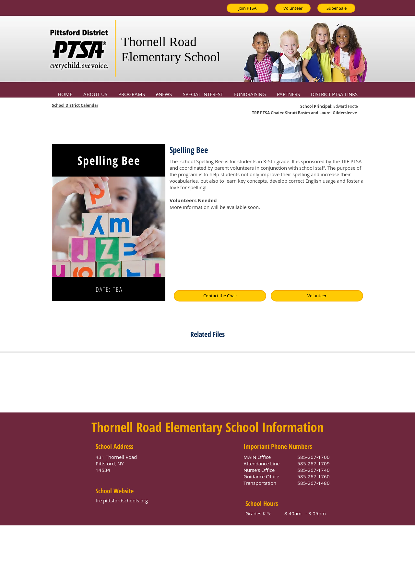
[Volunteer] (293, 8)
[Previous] (62, 222)
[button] (95, 91)
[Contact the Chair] (220, 295)
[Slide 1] (108, 292)
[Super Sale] (336, 8)
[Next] (155, 222)
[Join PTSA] (247, 8)
